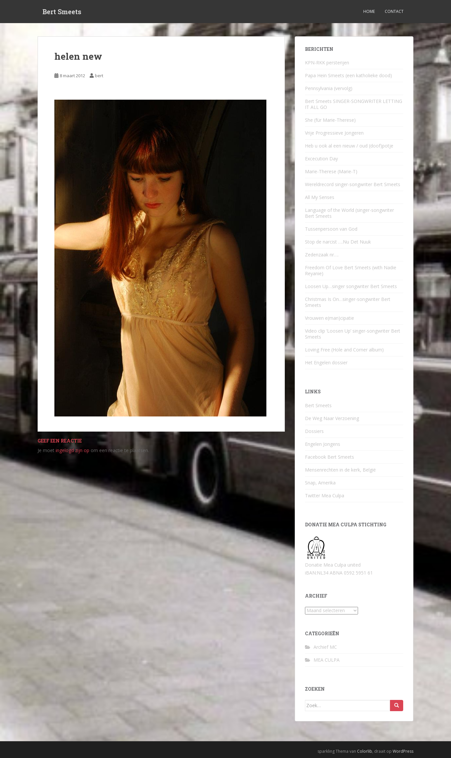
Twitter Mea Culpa (324, 495)
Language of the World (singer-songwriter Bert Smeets (349, 213)
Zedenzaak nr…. (322, 254)
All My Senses (319, 197)
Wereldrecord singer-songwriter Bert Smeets (352, 184)
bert (99, 76)
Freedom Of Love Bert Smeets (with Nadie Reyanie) (350, 270)
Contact (394, 11)
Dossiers (314, 431)
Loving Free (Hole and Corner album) (344, 349)
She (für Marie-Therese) (330, 120)
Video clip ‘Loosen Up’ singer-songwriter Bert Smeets (352, 334)
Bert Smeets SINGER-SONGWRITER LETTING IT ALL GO (353, 104)
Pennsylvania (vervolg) (328, 88)
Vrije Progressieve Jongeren (334, 133)
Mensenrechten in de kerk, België (340, 470)
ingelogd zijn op (72, 450)
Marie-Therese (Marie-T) (331, 171)
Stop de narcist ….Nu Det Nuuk (338, 242)
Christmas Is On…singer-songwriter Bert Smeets (347, 302)
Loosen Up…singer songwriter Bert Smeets (351, 286)
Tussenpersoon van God (331, 229)
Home (369, 11)
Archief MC (325, 647)
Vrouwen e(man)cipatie (329, 318)
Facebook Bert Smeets (329, 457)
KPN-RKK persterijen (327, 62)
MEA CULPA (327, 660)
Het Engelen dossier (326, 362)
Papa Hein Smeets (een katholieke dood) (348, 75)
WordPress (403, 751)
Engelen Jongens (322, 444)
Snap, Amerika (320, 482)
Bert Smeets (62, 11)
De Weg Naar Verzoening (332, 418)
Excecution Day (321, 158)
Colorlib (364, 751)
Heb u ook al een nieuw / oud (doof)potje (349, 146)
